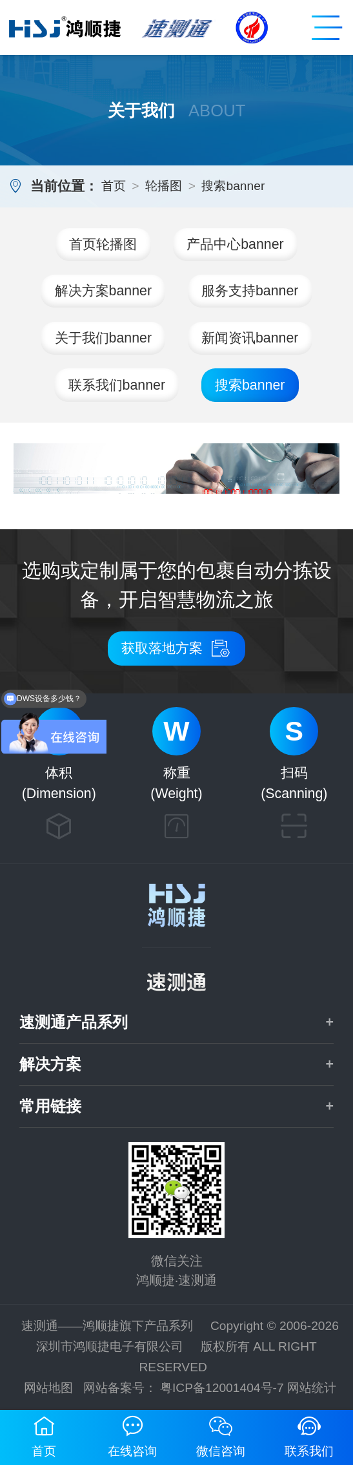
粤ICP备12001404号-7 (222, 1388)
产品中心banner (235, 244)
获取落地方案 (176, 648)
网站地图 (48, 1388)
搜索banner (233, 186)
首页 (113, 186)
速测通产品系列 (73, 1022)
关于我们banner (103, 338)
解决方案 (50, 1064)
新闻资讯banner (250, 338)
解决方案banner (103, 291)
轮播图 (163, 186)
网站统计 (311, 1388)
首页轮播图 (103, 244)
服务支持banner (250, 291)
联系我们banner (117, 385)
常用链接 (50, 1106)
